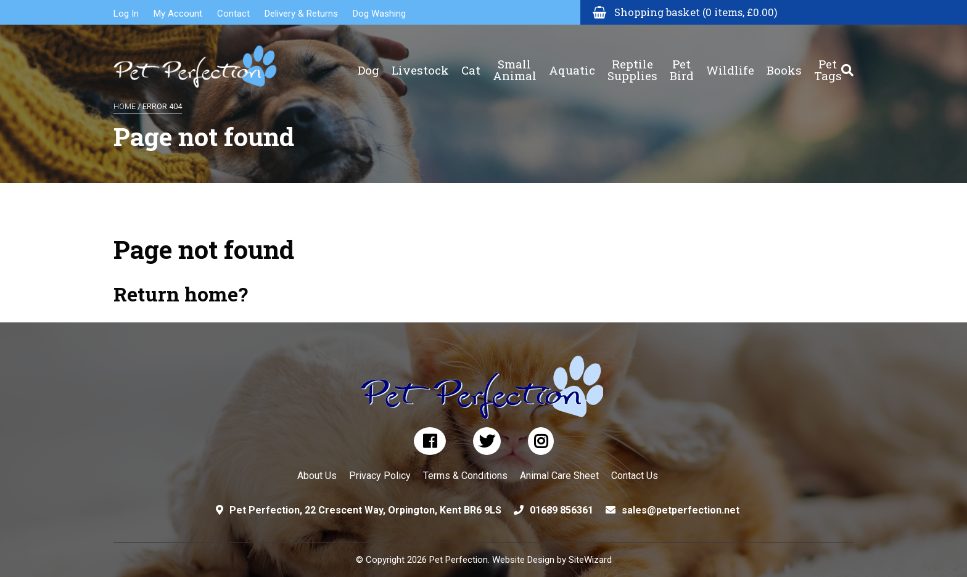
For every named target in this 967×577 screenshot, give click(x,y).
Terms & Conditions (465, 475)
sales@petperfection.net (680, 510)
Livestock (420, 62)
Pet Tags (828, 61)
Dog (368, 62)
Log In (126, 13)
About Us (317, 475)
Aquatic (572, 62)
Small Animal (515, 61)
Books (784, 62)
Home (124, 106)
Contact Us (634, 475)
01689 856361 (561, 510)
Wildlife (730, 62)
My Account (178, 13)
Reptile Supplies (632, 61)
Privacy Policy (380, 475)
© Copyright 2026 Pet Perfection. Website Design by (462, 559)
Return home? (180, 293)
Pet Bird (682, 61)
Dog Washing (379, 13)
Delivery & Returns (301, 13)
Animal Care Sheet (559, 475)
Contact (233, 13)
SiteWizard (590, 559)
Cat (470, 62)
